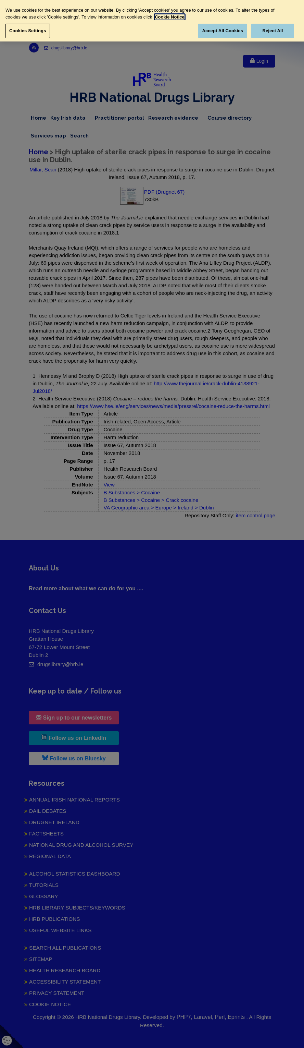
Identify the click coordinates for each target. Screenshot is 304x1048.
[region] (152, 20)
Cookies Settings (27, 30)
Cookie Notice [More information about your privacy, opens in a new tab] (170, 17)
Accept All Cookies (222, 30)
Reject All (272, 30)
